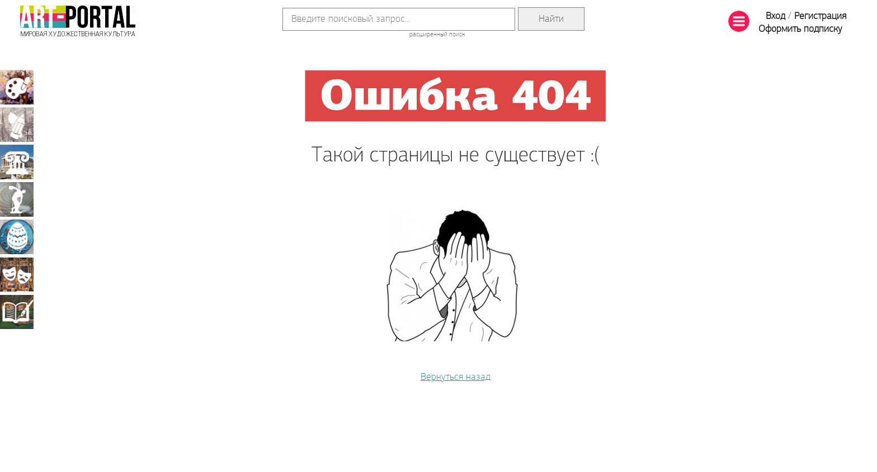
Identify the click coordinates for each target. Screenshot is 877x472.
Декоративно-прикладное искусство (17, 237)
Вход (775, 16)
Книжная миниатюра (17, 311)
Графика (17, 124)
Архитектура (17, 162)
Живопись (17, 87)
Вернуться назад (456, 377)
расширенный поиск (437, 34)
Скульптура (17, 199)
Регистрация (820, 16)
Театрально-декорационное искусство (17, 274)
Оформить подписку (800, 29)
